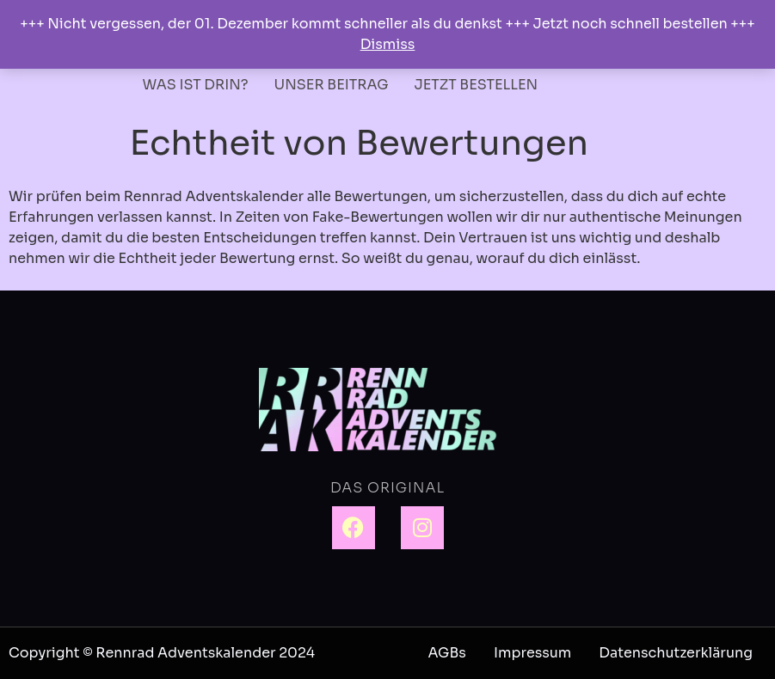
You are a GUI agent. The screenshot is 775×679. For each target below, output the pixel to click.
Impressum (532, 653)
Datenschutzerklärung (676, 653)
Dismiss (387, 44)
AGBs (446, 653)
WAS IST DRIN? (196, 85)
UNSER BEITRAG (331, 85)
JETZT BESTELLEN (476, 85)
